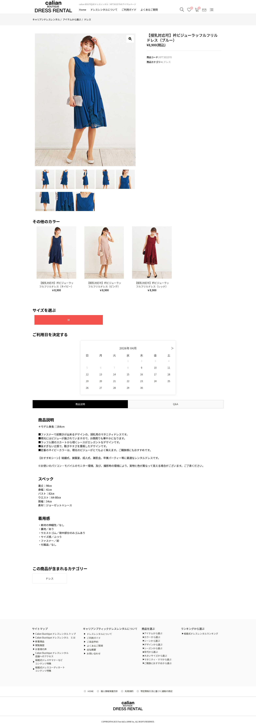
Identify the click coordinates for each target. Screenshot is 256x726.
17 (155, 374)
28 (114, 387)
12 (87, 374)
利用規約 (129, 691)
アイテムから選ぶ (72, 19)
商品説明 (80, 404)
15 (128, 374)
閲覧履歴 (39, 645)
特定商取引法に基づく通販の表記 (156, 691)
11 (169, 367)
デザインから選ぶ (153, 644)
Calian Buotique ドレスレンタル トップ (55, 633)
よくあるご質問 (149, 9)
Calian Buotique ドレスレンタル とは (55, 637)
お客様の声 (41, 649)
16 (141, 374)
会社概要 (91, 649)
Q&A (175, 404)
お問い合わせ (94, 653)
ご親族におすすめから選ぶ (158, 663)
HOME (91, 691)
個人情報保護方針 (109, 691)
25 (169, 381)
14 (114, 374)
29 (128, 387)
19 (87, 381)
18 (169, 374)
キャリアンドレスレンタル (46, 19)
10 (155, 367)
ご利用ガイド (129, 9)
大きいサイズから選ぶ (155, 655)
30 (141, 387)
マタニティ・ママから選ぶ (157, 659)
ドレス (87, 19)
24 (155, 381)
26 (87, 387)
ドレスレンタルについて (103, 9)
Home (82, 9)
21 (114, 381)
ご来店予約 (92, 641)
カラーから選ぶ (152, 637)
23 (141, 381)
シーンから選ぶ (152, 640)
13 (100, 374)
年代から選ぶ (151, 651)
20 (100, 381)
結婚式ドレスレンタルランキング (201, 633)
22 (128, 381)
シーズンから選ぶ (153, 648)
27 (100, 387)
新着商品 (39, 641)
